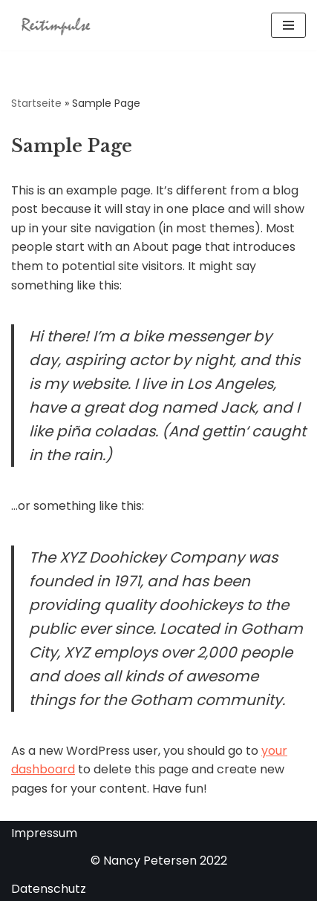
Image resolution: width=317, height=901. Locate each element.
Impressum (44, 833)
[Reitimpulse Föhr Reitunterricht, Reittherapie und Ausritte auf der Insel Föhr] (55, 25)
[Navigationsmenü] (288, 25)
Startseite (36, 103)
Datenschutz (48, 888)
